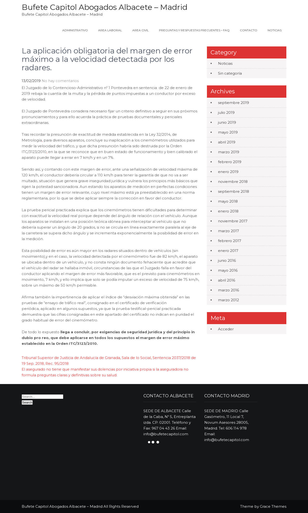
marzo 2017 (228, 231)
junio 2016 (227, 260)
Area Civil (140, 30)
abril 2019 (226, 142)
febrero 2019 (229, 162)
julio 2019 (226, 112)
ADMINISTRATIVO (75, 30)
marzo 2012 (228, 300)
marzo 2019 (228, 152)
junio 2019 (227, 122)
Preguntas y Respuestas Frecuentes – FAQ (194, 30)
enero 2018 (228, 211)
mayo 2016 (227, 270)
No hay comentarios (60, 80)
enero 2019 (228, 171)
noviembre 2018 (233, 181)
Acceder (226, 329)
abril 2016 (226, 280)
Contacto (248, 30)
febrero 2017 (229, 240)
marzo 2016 (228, 290)
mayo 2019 (228, 132)
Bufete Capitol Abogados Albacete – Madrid (104, 7)
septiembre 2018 (233, 191)
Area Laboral (110, 30)
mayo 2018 (228, 201)
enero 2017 (228, 250)
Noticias (275, 30)
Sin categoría (230, 73)
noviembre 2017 (232, 221)
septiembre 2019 (233, 102)
